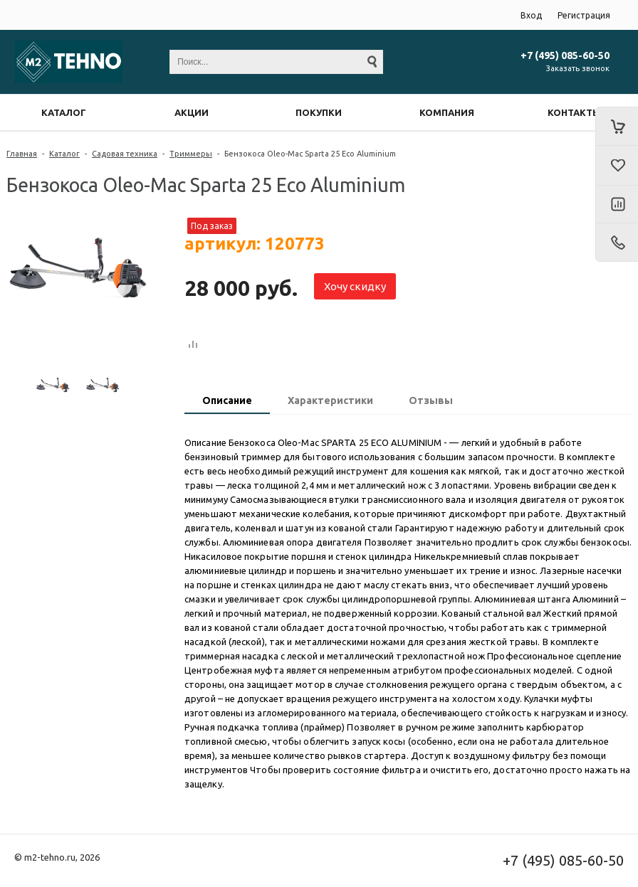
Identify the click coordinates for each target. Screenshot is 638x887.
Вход (531, 15)
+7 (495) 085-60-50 (565, 55)
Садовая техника (124, 153)
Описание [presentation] (227, 400)
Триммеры (190, 153)
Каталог (64, 153)
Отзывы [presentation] (431, 400)
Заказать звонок (578, 68)
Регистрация (584, 15)
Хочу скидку (355, 286)
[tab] (227, 402)
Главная (21, 153)
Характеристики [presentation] (330, 400)
